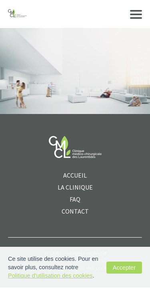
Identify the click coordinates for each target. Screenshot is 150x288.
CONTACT (75, 211)
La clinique (75, 187)
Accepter (124, 267)
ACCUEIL (75, 175)
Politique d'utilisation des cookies (50, 275)
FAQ (75, 199)
